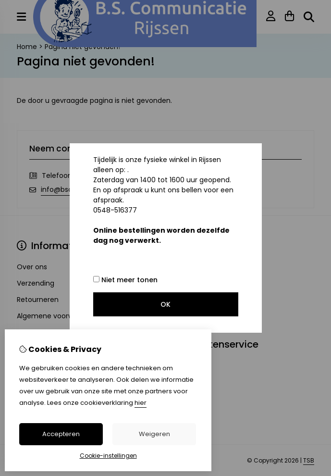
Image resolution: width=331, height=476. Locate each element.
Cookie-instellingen (108, 455)
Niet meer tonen (125, 280)
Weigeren (154, 433)
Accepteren (61, 433)
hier (141, 402)
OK (165, 304)
